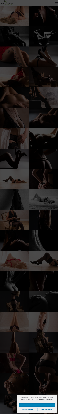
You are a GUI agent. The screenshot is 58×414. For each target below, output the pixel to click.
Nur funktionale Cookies (27, 409)
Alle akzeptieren (37, 405)
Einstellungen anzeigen (46, 409)
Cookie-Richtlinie (40, 399)
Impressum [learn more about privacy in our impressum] (49, 399)
